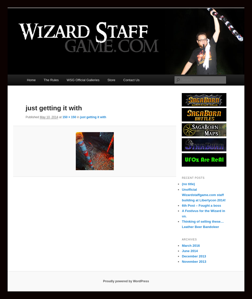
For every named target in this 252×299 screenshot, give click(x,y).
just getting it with (93, 117)
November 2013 (194, 261)
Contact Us (131, 80)
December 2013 (194, 256)
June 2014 (190, 251)
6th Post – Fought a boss (201, 205)
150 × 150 (69, 117)
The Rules (51, 80)
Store (111, 80)
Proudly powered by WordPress (126, 281)
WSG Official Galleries (83, 80)
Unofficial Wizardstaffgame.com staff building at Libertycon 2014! (204, 195)
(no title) (188, 184)
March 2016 (191, 246)
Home (31, 80)
